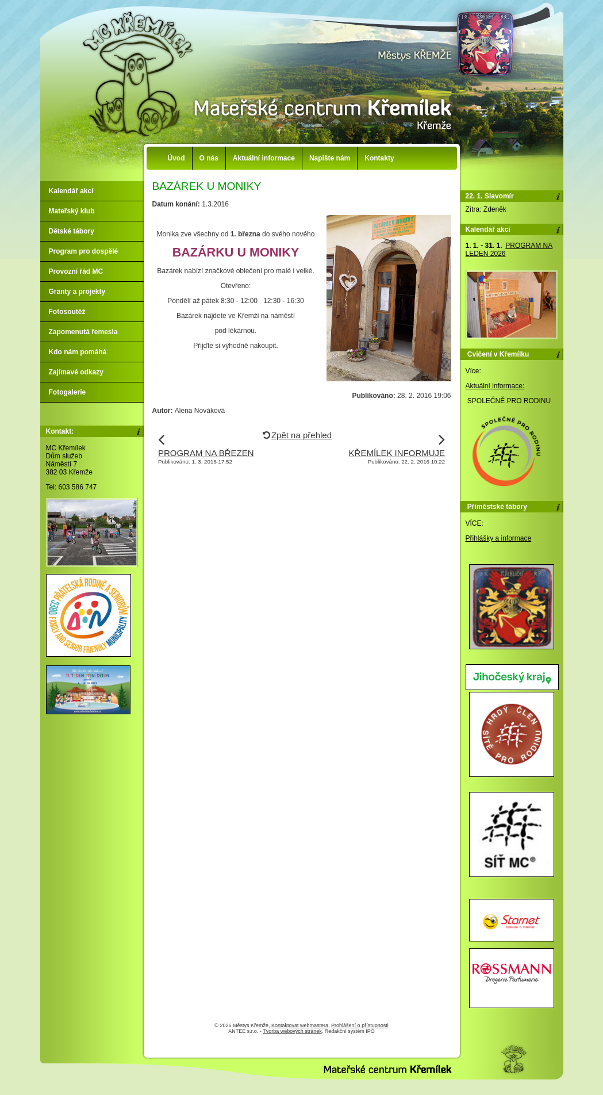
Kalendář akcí (71, 191)
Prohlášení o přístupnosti (360, 1025)
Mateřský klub (72, 211)
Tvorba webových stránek (292, 1031)
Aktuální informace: (495, 386)
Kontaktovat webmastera (299, 1025)
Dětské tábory (71, 231)
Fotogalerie (67, 392)
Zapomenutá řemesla (83, 332)
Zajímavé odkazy (76, 372)
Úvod (176, 158)
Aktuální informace (264, 158)
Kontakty (379, 158)
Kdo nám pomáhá (78, 352)
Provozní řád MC (76, 271)
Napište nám (329, 158)
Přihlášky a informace (499, 538)
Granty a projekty (77, 292)
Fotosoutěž (67, 312)
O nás (208, 158)
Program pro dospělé (83, 251)
